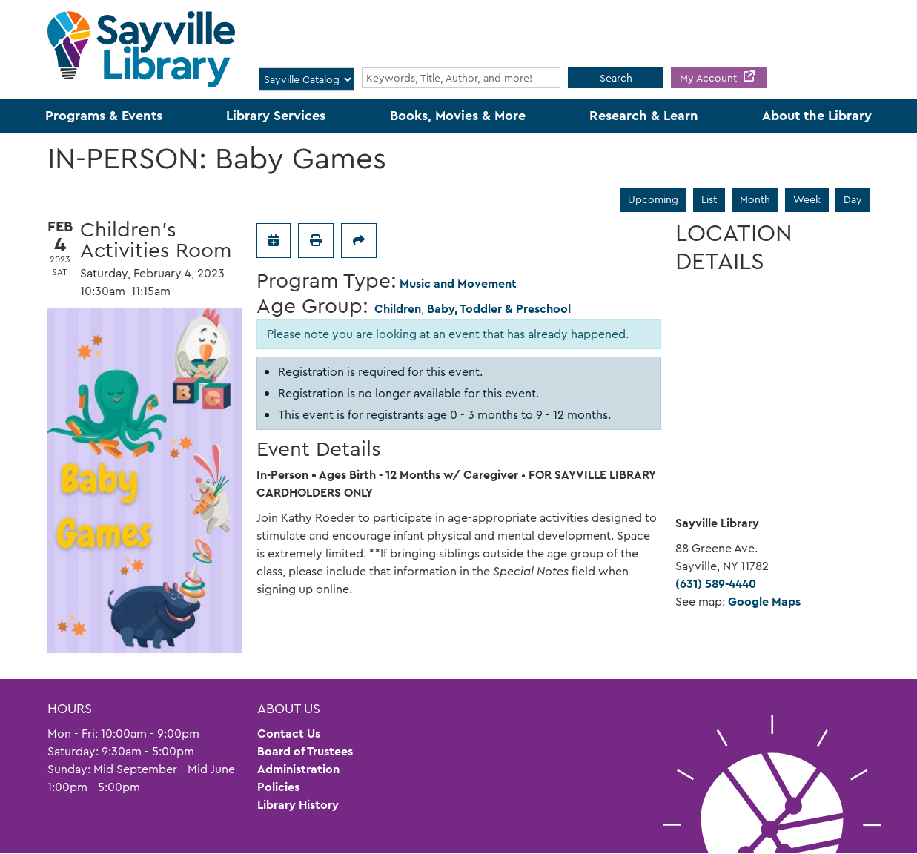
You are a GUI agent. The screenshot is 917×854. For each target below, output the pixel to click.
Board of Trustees (305, 751)
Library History (298, 804)
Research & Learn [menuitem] (643, 115)
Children (397, 308)
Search (616, 77)
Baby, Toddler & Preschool (499, 308)
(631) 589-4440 (715, 583)
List (709, 199)
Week (807, 199)
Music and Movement (458, 283)
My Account (710, 77)
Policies (278, 786)
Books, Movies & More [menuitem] (458, 115)
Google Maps (764, 601)
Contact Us (288, 733)
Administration (298, 769)
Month (755, 199)
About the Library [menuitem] (817, 115)
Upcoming (653, 199)
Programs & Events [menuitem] (103, 115)
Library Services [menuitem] (275, 115)
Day (853, 199)
